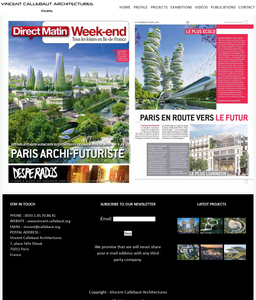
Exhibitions (181, 8)
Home (125, 8)
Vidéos (201, 8)
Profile (141, 8)
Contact (246, 8)
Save (127, 233)
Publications (223, 8)
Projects (159, 8)
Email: (106, 218)
